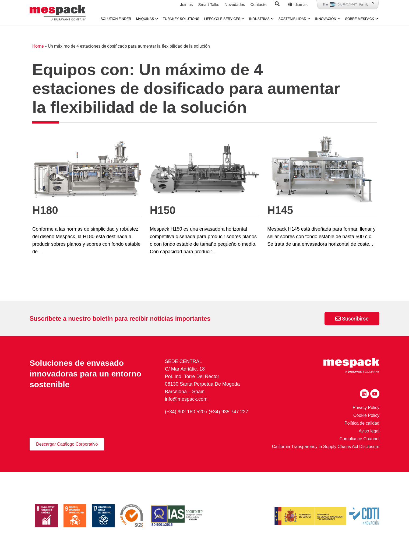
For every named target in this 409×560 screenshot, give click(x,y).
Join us (186, 4)
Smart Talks (208, 4)
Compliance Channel (359, 438)
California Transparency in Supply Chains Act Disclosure (325, 446)
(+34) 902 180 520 (185, 411)
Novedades (235, 4)
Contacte (258, 4)
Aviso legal (369, 431)
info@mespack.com (186, 399)
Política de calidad (361, 423)
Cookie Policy (366, 415)
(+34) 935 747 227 (228, 411)
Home (38, 46)
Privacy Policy (365, 407)
